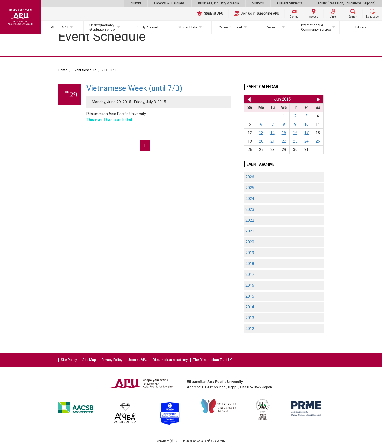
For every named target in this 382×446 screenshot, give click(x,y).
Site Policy (69, 360)
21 (272, 141)
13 (261, 133)
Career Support (230, 27)
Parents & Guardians (169, 3)
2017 (249, 274)
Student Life (187, 27)
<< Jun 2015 (248, 99)
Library (360, 27)
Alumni (135, 3)
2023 (249, 209)
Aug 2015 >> (318, 99)
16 (295, 133)
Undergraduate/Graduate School (102, 27)
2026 (249, 177)
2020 (249, 242)
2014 (249, 307)
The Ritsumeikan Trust (212, 360)
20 (261, 141)
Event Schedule (84, 70)
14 (272, 133)
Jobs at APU (137, 360)
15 (284, 133)
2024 (249, 198)
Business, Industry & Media (218, 3)
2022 (249, 220)
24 (306, 141)
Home (62, 70)
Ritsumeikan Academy (170, 360)
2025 (249, 188)
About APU (59, 27)
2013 (249, 318)
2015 (249, 296)
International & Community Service (316, 27)
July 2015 (282, 99)
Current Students (290, 3)
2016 (249, 285)
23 (295, 141)
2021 (249, 231)
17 (306, 133)
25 (318, 141)
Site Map (89, 360)
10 (306, 124)
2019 (249, 253)
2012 (249, 329)
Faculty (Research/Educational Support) (345, 3)
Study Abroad (147, 27)
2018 (249, 263)
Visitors (258, 3)
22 (284, 141)
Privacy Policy (112, 360)
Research (273, 27)
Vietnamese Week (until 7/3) (134, 88)
